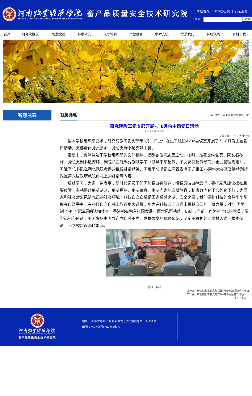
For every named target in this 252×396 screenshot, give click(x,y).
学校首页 (203, 11)
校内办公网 (222, 11)
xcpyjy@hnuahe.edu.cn (106, 326)
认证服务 (241, 11)
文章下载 (224, 135)
